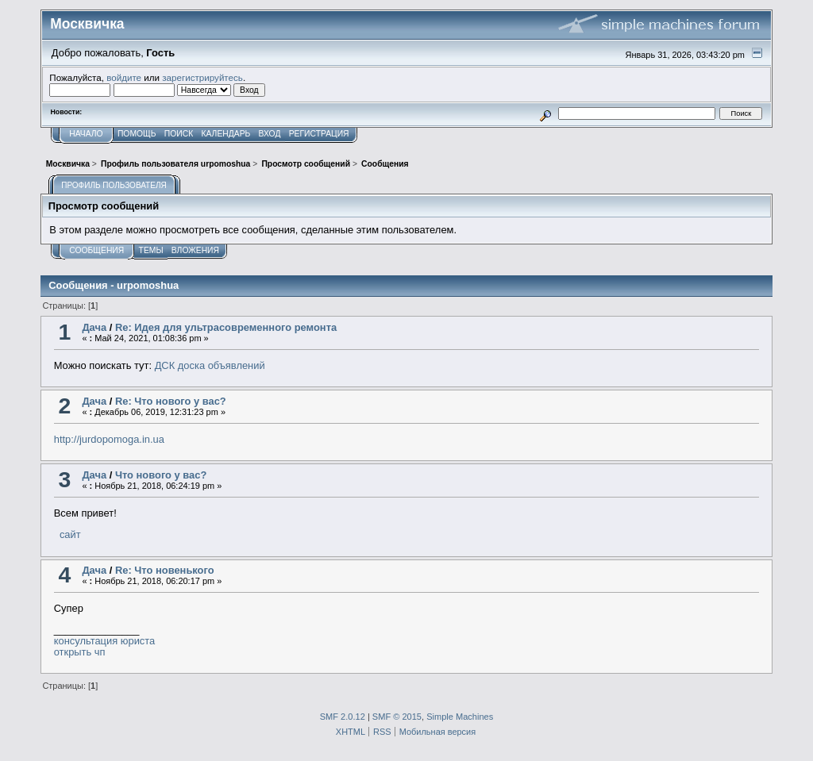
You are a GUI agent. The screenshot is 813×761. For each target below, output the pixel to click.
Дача (94, 327)
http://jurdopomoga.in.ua (109, 439)
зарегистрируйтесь (202, 77)
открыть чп (80, 652)
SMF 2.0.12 (342, 716)
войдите (123, 77)
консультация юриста (105, 641)
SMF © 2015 (397, 716)
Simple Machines (459, 716)
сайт (68, 534)
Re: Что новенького (164, 570)
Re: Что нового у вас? (170, 401)
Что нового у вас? (160, 475)
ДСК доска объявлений (210, 365)
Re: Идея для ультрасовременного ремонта (226, 327)
